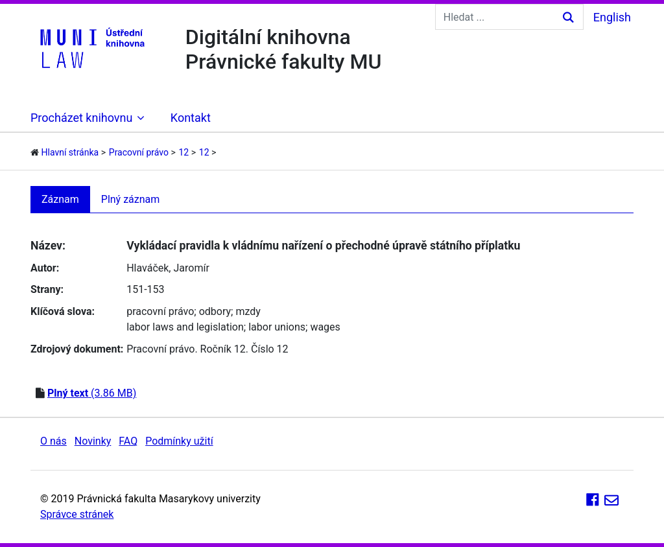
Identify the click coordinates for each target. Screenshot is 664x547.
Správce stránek (76, 514)
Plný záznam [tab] (130, 199)
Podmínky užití (179, 441)
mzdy (247, 311)
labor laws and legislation (185, 327)
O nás (53, 441)
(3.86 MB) (91, 393)
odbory (215, 311)
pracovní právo (160, 311)
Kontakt (191, 117)
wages (325, 327)
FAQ (128, 441)
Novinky (93, 441)
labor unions (276, 327)
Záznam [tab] (60, 199)
